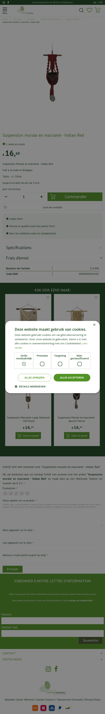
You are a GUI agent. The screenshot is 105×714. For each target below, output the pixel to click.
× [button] (94, 324)
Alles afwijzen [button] (34, 377)
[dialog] (52, 357)
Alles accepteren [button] (72, 377)
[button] (30, 386)
